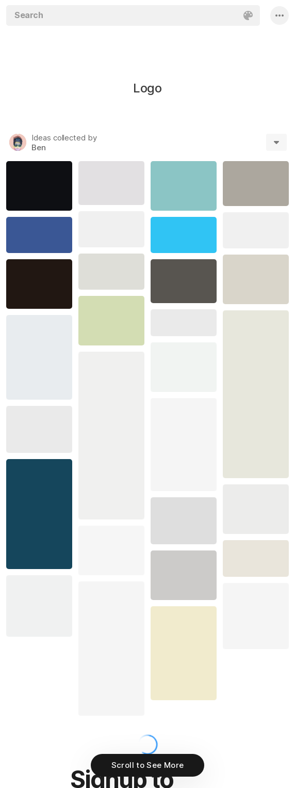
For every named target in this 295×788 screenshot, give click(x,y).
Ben (38, 147)
